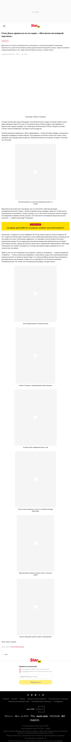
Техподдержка (58, 701)
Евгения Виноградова (17, 647)
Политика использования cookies (18, 701)
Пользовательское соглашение (58, 699)
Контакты (14, 699)
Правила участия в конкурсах (36, 699)
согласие (26, 669)
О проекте (6, 699)
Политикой (26, 671)
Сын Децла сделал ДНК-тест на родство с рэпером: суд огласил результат (35, 228)
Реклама (22, 699)
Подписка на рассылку (28, 666)
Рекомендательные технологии (41, 701)
